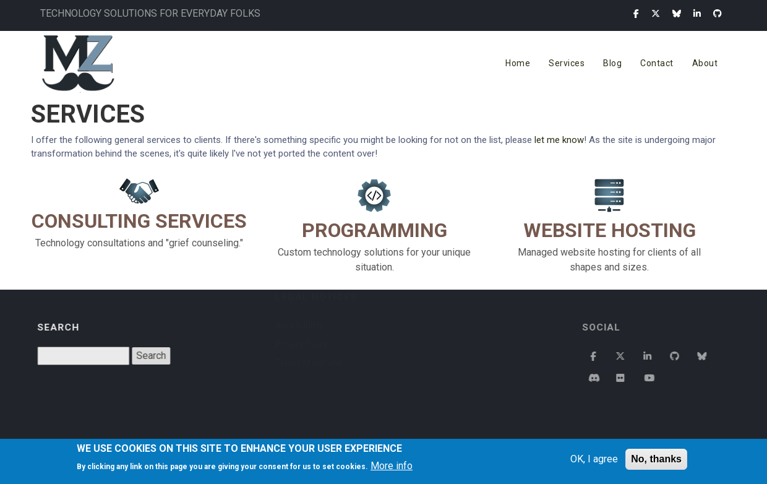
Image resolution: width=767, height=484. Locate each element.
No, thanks (656, 459)
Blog (612, 63)
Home (517, 63)
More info (392, 466)
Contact (657, 63)
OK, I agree (594, 459)
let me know (559, 139)
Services (567, 63)
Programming (374, 230)
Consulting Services (139, 221)
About (705, 63)
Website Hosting (609, 230)
